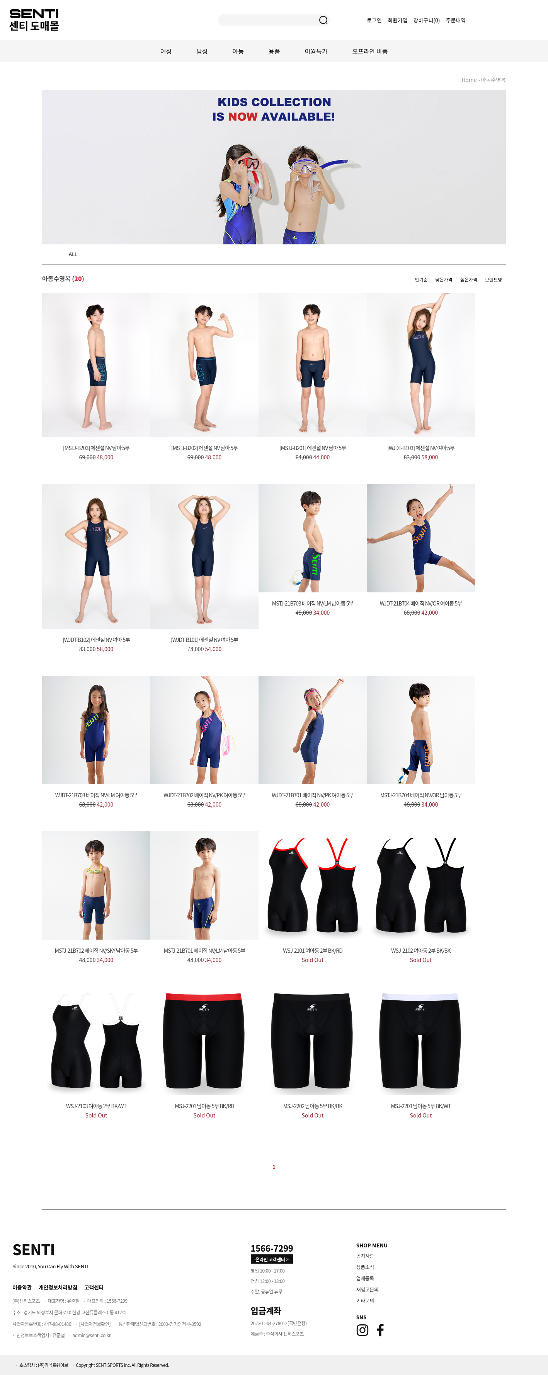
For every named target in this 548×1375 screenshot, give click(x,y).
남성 (202, 51)
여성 (166, 51)
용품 (274, 51)
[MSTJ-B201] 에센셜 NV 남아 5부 (312, 448)
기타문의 (365, 1300)
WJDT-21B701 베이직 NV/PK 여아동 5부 (312, 795)
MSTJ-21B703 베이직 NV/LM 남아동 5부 (312, 603)
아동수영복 (493, 80)
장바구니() (427, 20)
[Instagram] (362, 1330)
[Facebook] (380, 1330)
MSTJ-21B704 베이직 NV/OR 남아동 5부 (421, 795)
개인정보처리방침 (58, 1287)
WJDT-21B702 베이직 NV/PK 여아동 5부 (204, 795)
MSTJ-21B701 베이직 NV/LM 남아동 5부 (204, 950)
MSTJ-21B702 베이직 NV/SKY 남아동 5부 (96, 950)
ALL (73, 254)
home (469, 80)
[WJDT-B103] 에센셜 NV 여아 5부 (420, 448)
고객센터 (94, 1287)
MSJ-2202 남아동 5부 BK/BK (312, 1106)
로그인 (374, 20)
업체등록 (365, 1278)
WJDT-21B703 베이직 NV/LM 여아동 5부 (96, 795)
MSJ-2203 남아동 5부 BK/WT (421, 1106)
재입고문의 (367, 1289)
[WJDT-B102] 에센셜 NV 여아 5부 (96, 639)
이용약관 (22, 1287)
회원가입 (398, 20)
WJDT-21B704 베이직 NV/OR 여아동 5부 (421, 603)
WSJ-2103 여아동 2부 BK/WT (96, 1106)
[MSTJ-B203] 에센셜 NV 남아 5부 (96, 448)
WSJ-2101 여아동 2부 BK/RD (312, 950)
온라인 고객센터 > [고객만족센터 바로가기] (272, 1259)
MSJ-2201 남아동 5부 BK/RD (204, 1106)
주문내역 (456, 20)
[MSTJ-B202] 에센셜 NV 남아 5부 (204, 448)
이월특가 (316, 51)
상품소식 (365, 1267)
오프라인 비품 (370, 51)
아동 (238, 51)
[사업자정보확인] (95, 1323)
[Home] (33, 1249)
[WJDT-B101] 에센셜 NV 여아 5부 (204, 639)
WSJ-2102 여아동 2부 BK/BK (420, 950)
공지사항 (365, 1255)
